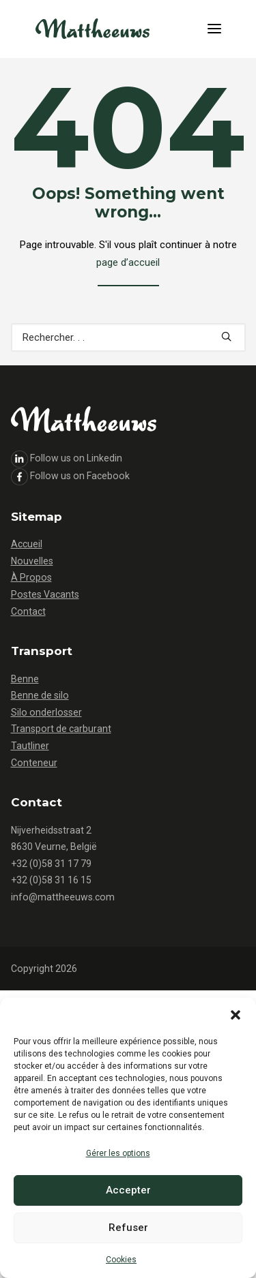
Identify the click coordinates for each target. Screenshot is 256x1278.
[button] (235, 1015)
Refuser (128, 1227)
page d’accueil (128, 262)
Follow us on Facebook (80, 475)
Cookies (121, 1259)
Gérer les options (118, 1153)
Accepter (128, 1190)
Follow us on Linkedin (76, 458)
